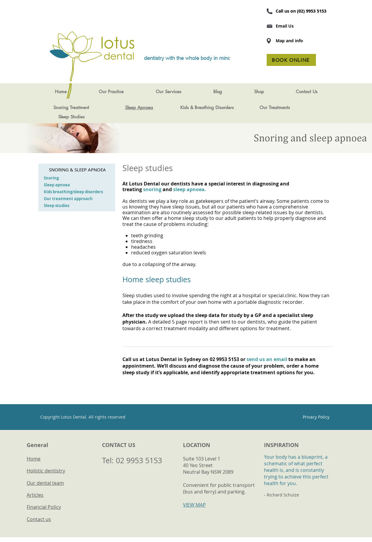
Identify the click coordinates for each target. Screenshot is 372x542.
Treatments (279, 107)
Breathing (204, 107)
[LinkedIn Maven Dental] (356, 73)
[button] (111, 91)
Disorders (224, 107)
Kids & (186, 107)
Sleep (63, 117)
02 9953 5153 (139, 460)
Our (264, 107)
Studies (77, 117)
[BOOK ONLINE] (291, 60)
